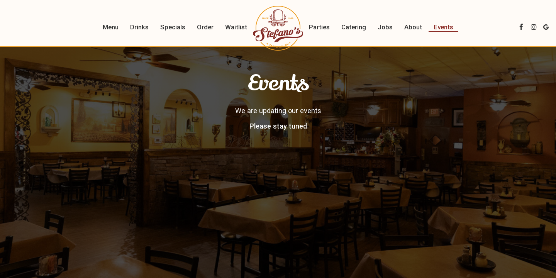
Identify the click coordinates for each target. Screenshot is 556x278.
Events (443, 27)
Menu (111, 27)
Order (205, 27)
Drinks (139, 27)
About (413, 27)
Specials (172, 27)
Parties (319, 27)
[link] (278, 28)
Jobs (385, 27)
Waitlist (236, 27)
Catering (353, 27)
